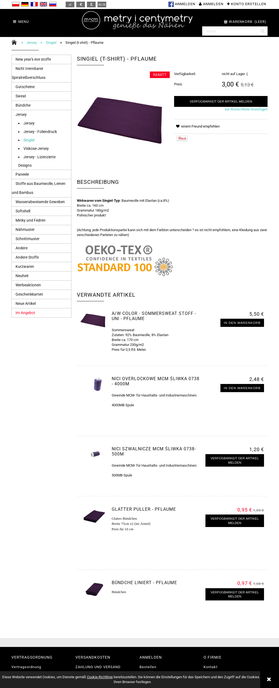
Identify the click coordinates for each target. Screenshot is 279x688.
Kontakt (210, 667)
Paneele (22, 174)
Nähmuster (25, 229)
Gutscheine (25, 87)
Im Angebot (25, 313)
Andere (22, 248)
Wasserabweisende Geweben (40, 202)
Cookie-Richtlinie (100, 677)
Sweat (21, 96)
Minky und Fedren (31, 220)
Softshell (23, 211)
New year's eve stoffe (33, 59)
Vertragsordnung (26, 667)
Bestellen (148, 667)
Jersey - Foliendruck (40, 131)
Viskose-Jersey (36, 148)
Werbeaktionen (28, 285)
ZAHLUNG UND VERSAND (98, 667)
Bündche (23, 105)
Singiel (28, 140)
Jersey (21, 114)
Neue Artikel (26, 303)
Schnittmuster (28, 239)
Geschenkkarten (29, 294)
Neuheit (22, 276)
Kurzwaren (25, 266)
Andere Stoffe (27, 257)
